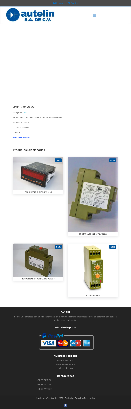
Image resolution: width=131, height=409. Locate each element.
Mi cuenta (59, 3)
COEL (25, 112)
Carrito (73, 3)
